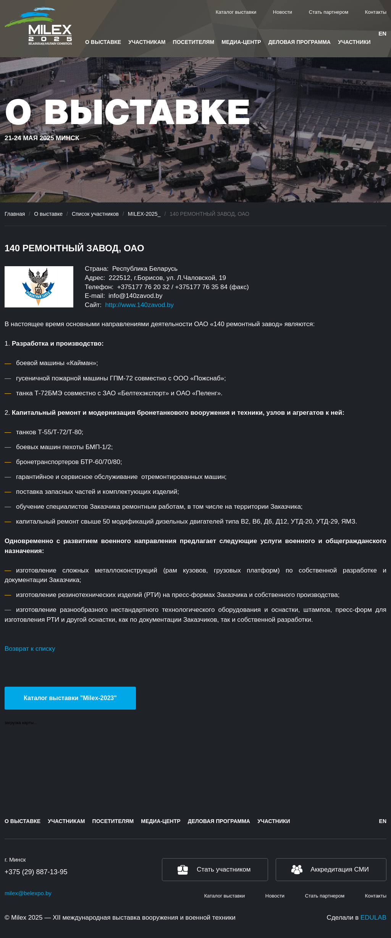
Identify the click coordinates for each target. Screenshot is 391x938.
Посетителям (193, 42)
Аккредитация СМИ (339, 869)
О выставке (103, 42)
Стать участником (223, 869)
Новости (282, 12)
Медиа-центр (241, 42)
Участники (354, 42)
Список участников (95, 214)
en (382, 33)
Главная (15, 214)
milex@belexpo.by (28, 893)
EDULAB (373, 917)
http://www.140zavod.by (139, 305)
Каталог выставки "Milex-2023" (70, 698)
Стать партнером (328, 12)
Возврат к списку (30, 648)
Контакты (375, 12)
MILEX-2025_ (144, 214)
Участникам (146, 42)
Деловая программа (299, 42)
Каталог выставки (236, 12)
